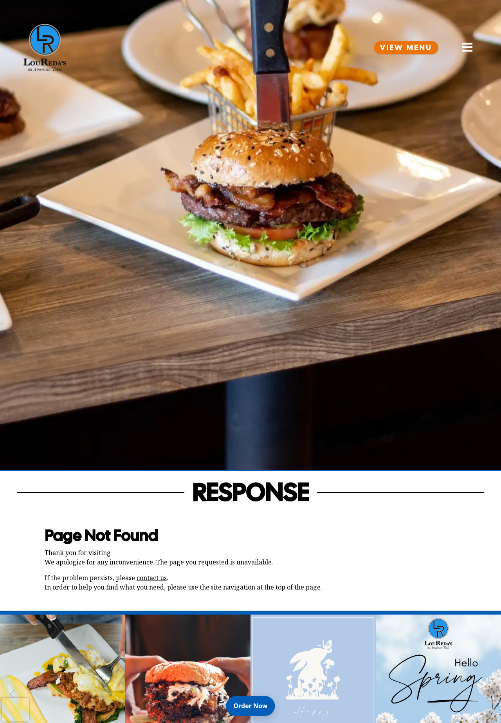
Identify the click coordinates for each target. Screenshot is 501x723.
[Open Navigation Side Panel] (464, 47)
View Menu (406, 47)
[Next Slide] (488, 694)
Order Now (254, 705)
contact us (152, 577)
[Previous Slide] (12, 694)
